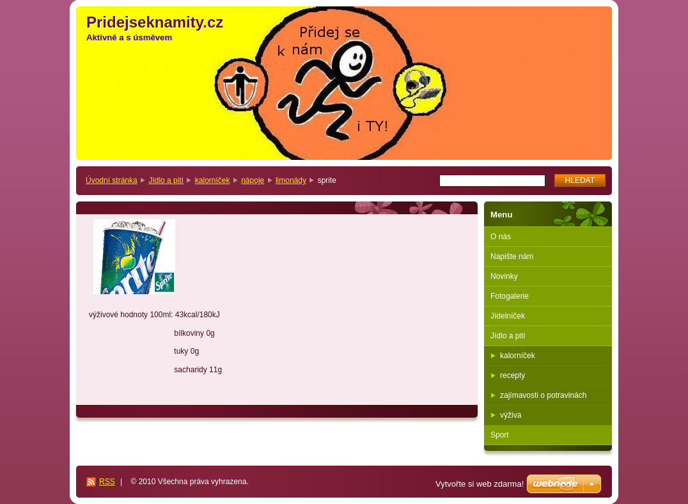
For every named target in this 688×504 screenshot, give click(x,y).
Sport (499, 434)
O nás (500, 236)
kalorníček (212, 180)
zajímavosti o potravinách (543, 395)
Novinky (504, 276)
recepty (512, 375)
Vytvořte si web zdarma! (479, 484)
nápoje (252, 180)
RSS (107, 481)
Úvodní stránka (111, 180)
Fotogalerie (509, 296)
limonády (291, 180)
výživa (510, 415)
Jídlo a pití (166, 180)
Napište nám (511, 256)
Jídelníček (507, 315)
